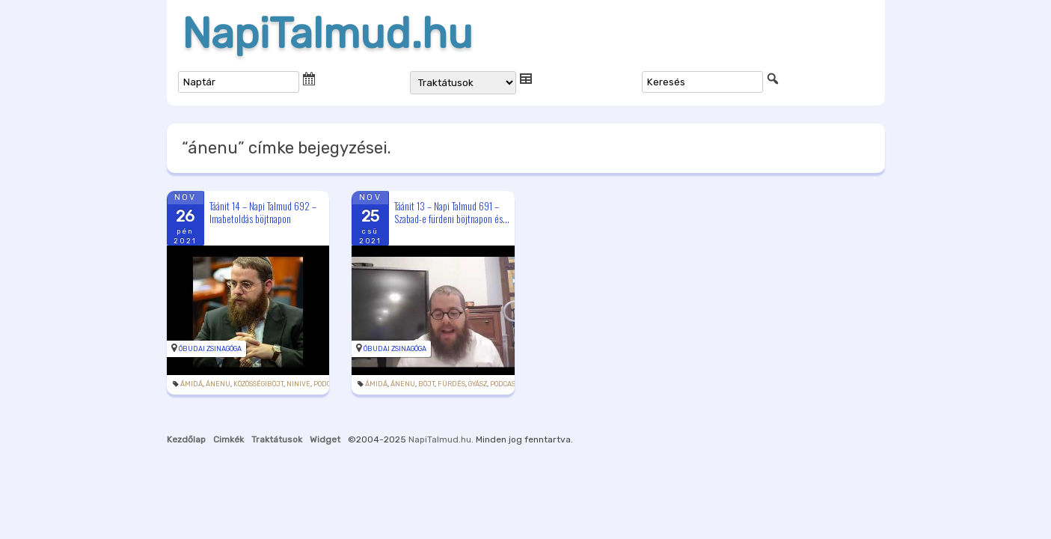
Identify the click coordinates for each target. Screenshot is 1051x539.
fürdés (451, 384)
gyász (477, 384)
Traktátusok (276, 439)
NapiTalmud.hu (327, 33)
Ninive (298, 384)
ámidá (191, 384)
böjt (426, 384)
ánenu (218, 384)
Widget (325, 439)
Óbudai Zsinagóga (210, 349)
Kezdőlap (186, 439)
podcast (327, 384)
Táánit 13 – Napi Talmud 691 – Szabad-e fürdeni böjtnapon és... (451, 212)
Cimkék (228, 439)
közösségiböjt (258, 384)
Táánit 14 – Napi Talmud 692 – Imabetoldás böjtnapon (262, 212)
